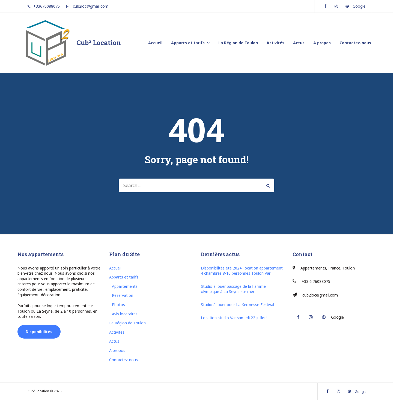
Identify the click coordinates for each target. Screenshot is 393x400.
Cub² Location (98, 42)
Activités (275, 42)
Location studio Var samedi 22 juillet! (234, 317)
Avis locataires (125, 313)
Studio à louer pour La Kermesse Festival (237, 304)
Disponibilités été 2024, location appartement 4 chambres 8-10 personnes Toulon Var (242, 270)
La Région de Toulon (238, 42)
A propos (322, 42)
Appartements (125, 286)
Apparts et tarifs (188, 42)
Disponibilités (39, 331)
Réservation (122, 295)
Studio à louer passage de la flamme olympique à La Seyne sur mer (233, 289)
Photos (118, 304)
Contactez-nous (355, 42)
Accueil (155, 42)
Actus (299, 42)
